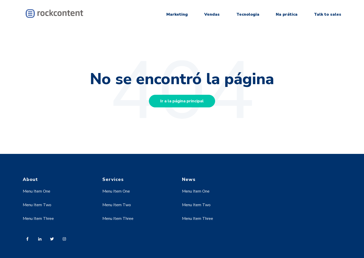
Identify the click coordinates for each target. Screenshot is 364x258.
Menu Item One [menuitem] (36, 191)
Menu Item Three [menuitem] (38, 218)
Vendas (212, 14)
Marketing (177, 14)
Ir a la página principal (182, 101)
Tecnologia (247, 14)
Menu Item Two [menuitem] (37, 205)
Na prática (287, 14)
